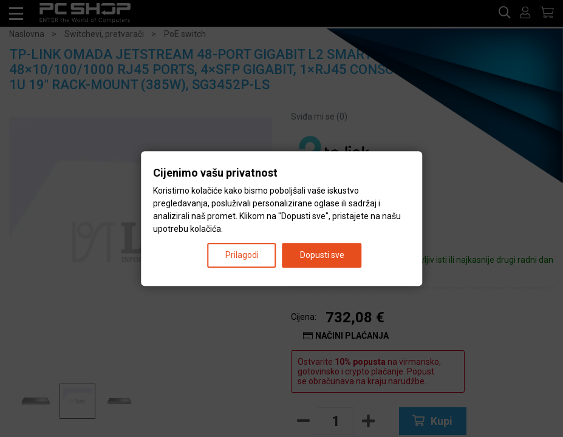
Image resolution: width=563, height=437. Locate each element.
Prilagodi (242, 255)
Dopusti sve (322, 255)
